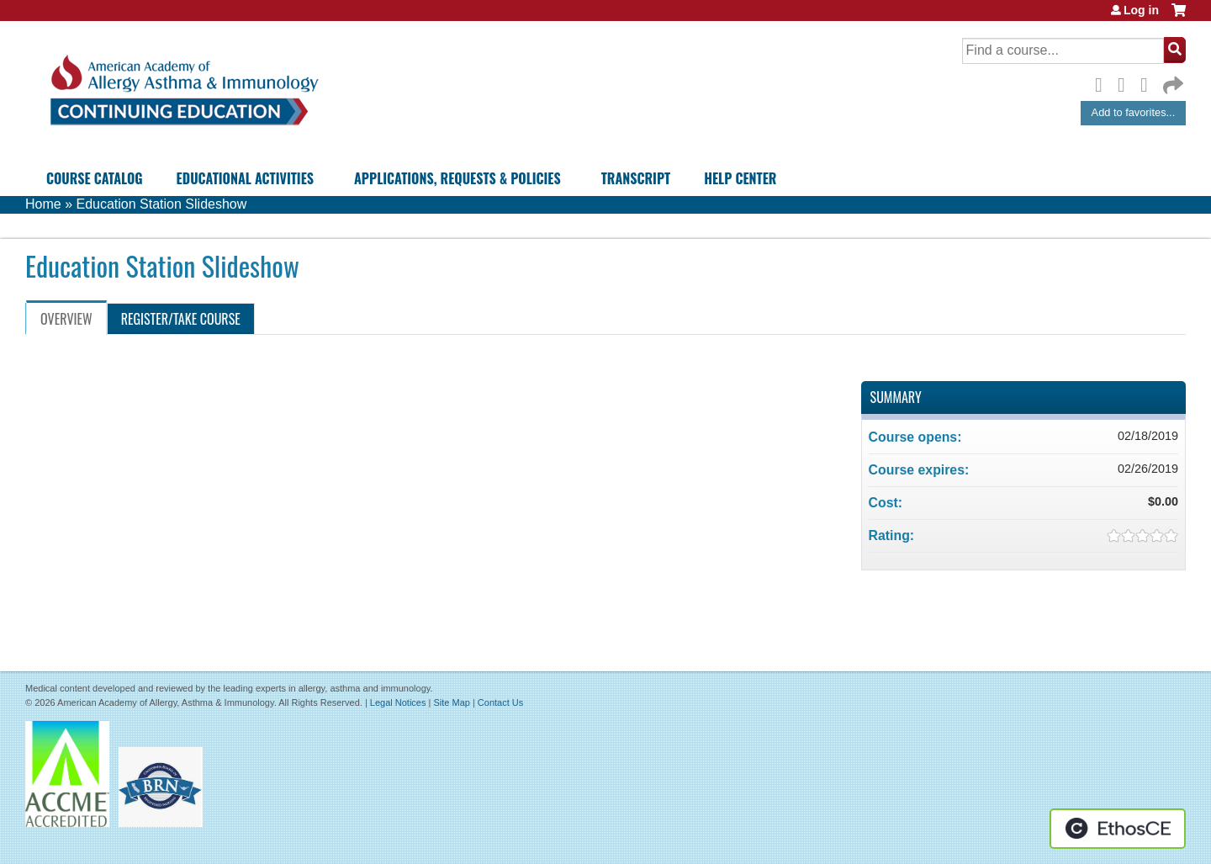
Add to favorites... (1134, 112)
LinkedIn (1148, 82)
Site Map (451, 702)
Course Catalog (94, 178)
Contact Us (500, 702)
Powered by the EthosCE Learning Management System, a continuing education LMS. (1118, 828)
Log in (1141, 10)
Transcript (635, 178)
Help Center (740, 178)
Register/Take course (181, 319)
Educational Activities (245, 178)
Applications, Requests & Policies (457, 178)
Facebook (1103, 82)
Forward (1171, 81)
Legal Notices (398, 702)
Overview (66, 319)
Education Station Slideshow (161, 204)
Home (43, 204)
